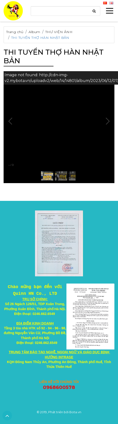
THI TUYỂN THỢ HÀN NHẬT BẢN (40, 37)
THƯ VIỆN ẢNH (58, 32)
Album (34, 32)
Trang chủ (15, 32)
